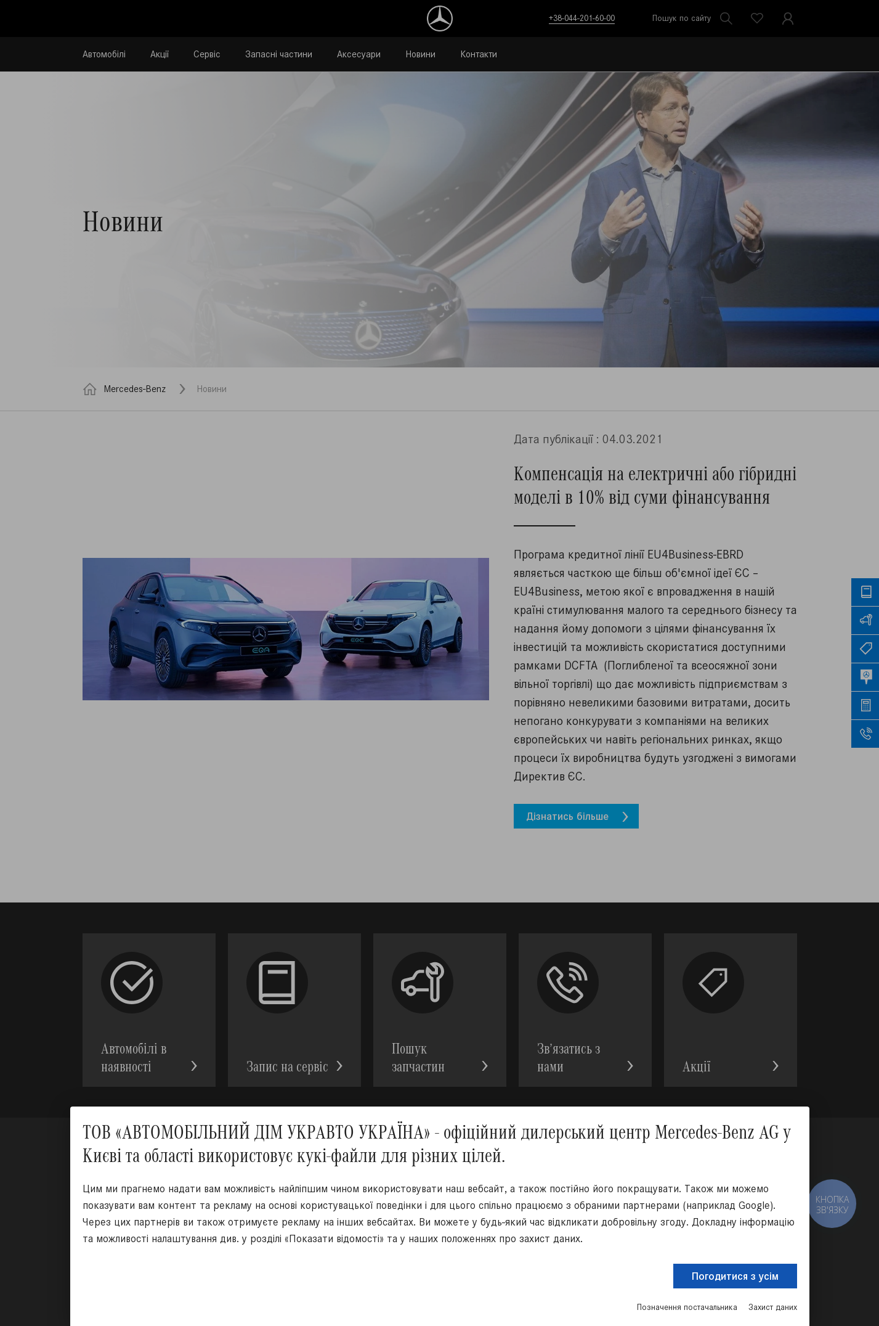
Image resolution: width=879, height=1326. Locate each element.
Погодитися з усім (735, 1276)
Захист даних (772, 1307)
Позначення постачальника (687, 1307)
